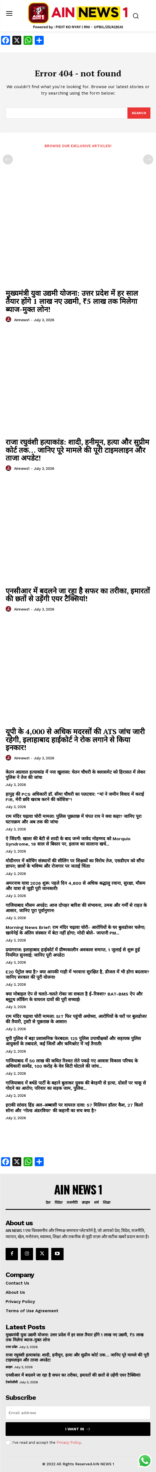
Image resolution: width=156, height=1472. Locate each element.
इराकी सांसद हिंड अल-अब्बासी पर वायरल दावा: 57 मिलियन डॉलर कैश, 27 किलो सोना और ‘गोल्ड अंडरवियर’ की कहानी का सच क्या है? (74, 1107)
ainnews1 (21, 320)
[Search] (138, 113)
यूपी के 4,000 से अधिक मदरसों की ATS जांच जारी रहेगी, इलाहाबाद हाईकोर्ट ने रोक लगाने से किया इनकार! (75, 739)
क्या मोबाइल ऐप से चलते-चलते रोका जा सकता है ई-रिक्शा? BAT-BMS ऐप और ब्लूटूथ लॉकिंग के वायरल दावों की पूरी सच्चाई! (74, 996)
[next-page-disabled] (148, 159)
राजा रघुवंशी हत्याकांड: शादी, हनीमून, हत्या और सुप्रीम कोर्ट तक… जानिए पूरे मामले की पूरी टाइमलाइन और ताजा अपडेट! (77, 450)
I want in (78, 1429)
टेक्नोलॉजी (12, 1382)
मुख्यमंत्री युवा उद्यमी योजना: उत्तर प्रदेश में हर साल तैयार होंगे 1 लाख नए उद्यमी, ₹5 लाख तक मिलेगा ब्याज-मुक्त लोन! (72, 301)
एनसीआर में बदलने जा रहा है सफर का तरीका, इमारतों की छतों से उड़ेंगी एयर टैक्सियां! (78, 595)
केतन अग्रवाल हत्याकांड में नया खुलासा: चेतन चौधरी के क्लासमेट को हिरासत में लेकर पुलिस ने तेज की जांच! (75, 774)
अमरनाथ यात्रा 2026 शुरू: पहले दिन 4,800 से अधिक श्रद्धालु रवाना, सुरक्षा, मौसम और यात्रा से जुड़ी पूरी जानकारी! (75, 886)
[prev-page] (8, 159)
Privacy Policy (69, 1442)
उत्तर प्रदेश (11, 1347)
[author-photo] (9, 319)
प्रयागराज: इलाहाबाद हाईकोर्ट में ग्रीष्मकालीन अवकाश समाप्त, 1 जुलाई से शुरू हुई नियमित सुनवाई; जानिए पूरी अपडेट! (73, 952)
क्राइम (9, 1367)
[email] (78, 1412)
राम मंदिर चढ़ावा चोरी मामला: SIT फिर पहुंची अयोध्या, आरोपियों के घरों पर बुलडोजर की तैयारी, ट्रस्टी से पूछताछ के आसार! (76, 1019)
